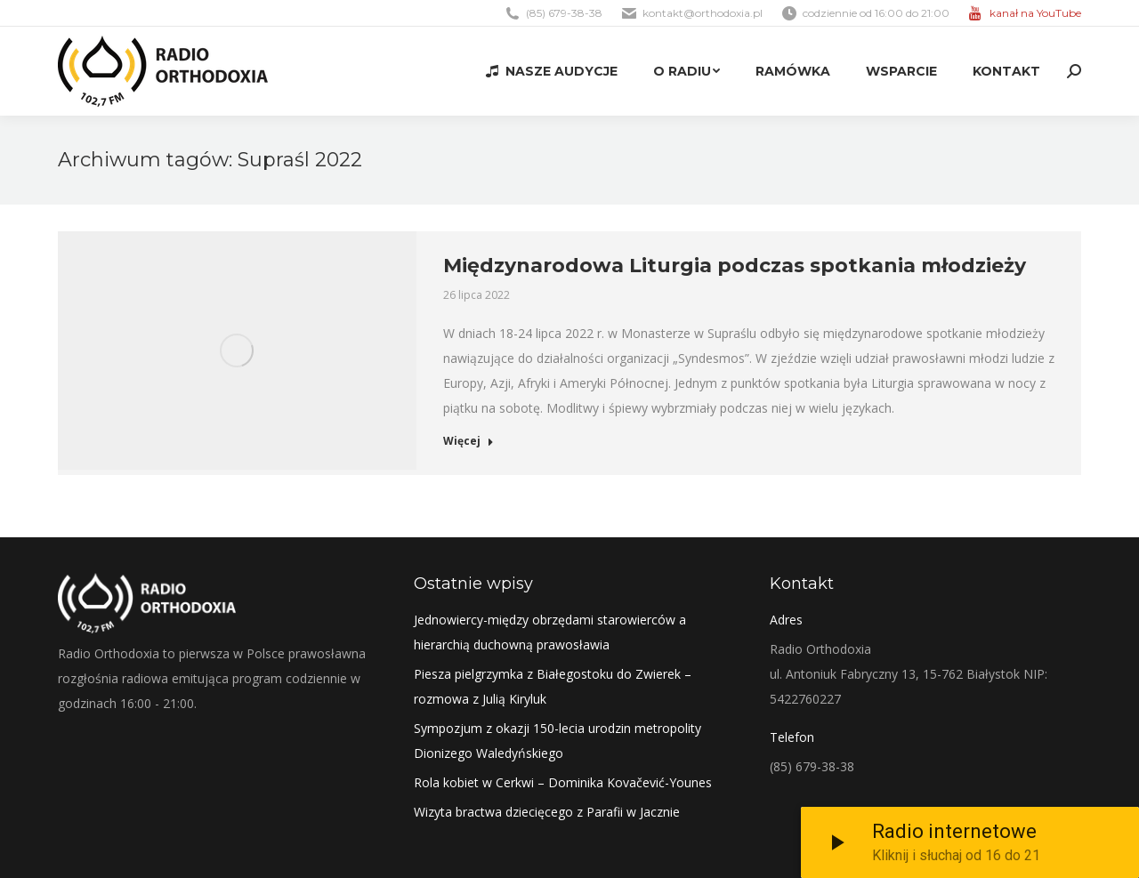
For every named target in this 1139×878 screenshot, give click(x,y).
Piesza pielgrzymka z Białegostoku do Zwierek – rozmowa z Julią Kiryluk (552, 686)
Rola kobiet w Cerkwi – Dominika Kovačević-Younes (563, 782)
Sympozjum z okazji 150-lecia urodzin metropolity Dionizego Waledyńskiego (557, 740)
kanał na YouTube (1035, 13)
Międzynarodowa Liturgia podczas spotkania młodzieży (734, 266)
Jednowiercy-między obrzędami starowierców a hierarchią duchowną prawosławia (550, 632)
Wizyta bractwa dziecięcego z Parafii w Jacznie (547, 811)
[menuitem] (551, 71)
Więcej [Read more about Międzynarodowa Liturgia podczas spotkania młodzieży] (468, 441)
